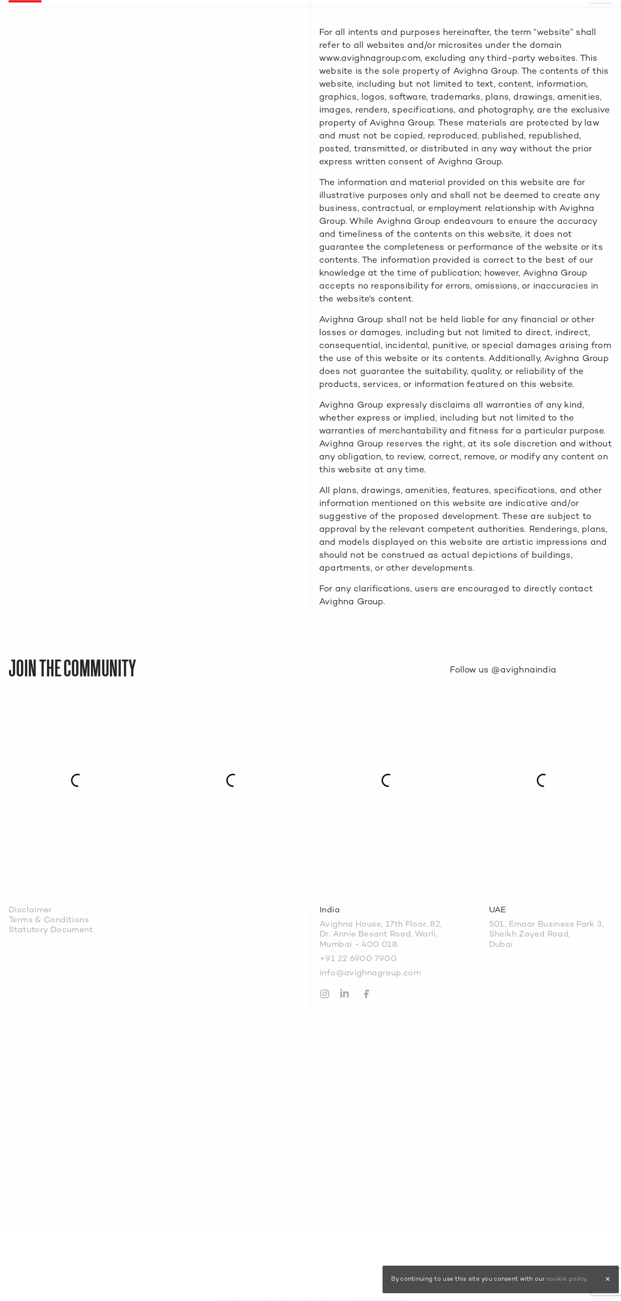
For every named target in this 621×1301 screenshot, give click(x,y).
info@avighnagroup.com (370, 973)
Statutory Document (51, 930)
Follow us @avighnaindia (503, 670)
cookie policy (566, 1279)
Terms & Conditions (49, 920)
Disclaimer (30, 910)
